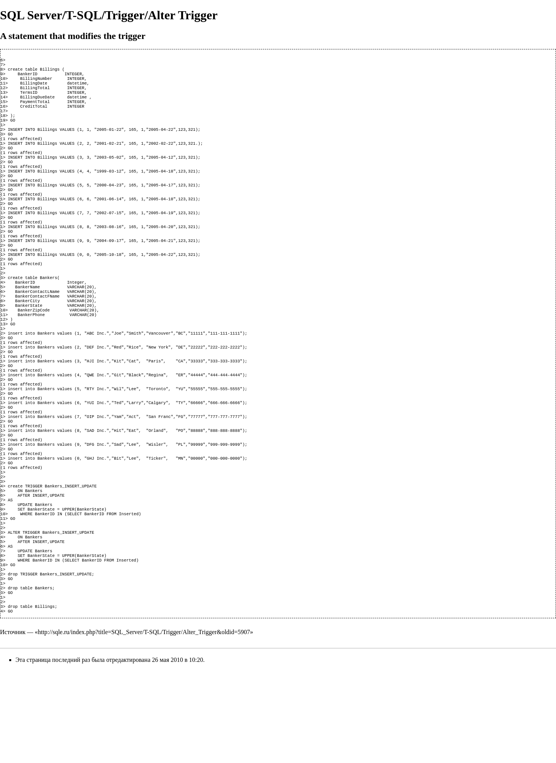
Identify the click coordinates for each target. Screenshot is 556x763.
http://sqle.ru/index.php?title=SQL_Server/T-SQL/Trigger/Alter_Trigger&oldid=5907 (144, 725)
